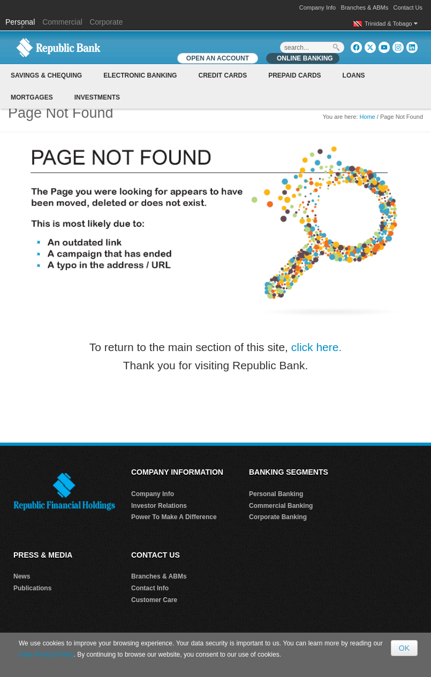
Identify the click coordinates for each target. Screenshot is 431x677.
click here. (316, 347)
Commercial (62, 22)
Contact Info (150, 588)
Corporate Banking (278, 517)
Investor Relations (159, 505)
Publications (32, 588)
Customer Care (154, 600)
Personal (21, 22)
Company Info (317, 7)
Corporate (106, 22)
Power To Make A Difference (174, 517)
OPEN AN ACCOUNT (217, 58)
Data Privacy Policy (46, 654)
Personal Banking (276, 494)
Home (367, 116)
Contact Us (408, 7)
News (21, 576)
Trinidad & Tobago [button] (391, 23)
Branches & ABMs (365, 7)
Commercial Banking (281, 505)
